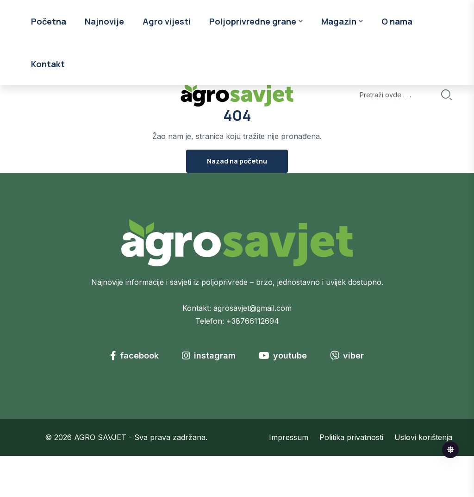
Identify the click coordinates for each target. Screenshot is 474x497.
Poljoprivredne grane (252, 83)
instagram (209, 397)
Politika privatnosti (351, 478)
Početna (48, 83)
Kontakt (48, 126)
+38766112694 (252, 362)
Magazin (338, 83)
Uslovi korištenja (423, 478)
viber (347, 397)
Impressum (288, 478)
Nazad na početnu (237, 202)
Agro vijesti (167, 83)
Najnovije (104, 83)
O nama (396, 83)
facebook (134, 397)
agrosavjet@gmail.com (252, 349)
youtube (283, 397)
